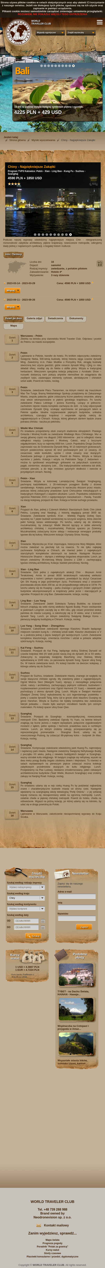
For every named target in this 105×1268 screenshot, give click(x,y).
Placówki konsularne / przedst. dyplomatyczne (52, 1256)
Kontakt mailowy (56, 1225)
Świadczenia (55, 318)
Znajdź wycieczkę (76, 33)
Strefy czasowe (52, 1253)
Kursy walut (52, 1250)
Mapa (13, 325)
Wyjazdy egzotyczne (46, 33)
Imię (60, 902)
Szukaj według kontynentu (22, 904)
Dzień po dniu (13, 318)
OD (9, 920)
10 (73, 65)
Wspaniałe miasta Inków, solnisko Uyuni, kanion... (73, 1062)
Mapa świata (52, 1240)
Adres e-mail (65, 891)
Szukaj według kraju (18, 893)
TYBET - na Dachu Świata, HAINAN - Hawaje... (73, 993)
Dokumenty (76, 318)
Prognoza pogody (52, 1243)
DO (9, 927)
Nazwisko (63, 913)
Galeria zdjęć (34, 318)
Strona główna (17, 140)
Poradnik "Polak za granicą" (52, 1246)
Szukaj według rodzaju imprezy (24, 882)
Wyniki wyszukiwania (43, 140)
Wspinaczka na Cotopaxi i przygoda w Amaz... (73, 1027)
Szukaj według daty (18, 915)
